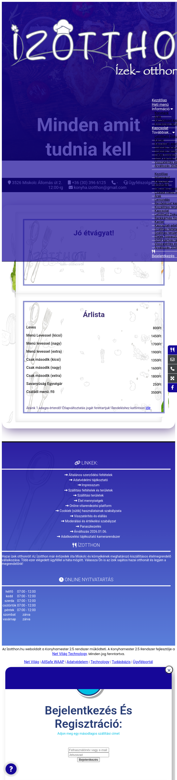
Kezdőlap (159, 100)
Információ (162, 109)
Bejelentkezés (88, 759)
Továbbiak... (163, 132)
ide (148, 408)
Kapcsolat (160, 128)
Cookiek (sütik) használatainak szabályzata (88, 511)
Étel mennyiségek (88, 501)
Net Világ (31, 662)
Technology (100, 662)
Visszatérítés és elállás (88, 516)
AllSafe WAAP (52, 662)
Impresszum (89, 485)
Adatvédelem (77, 662)
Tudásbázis (121, 662)
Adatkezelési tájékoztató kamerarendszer (88, 536)
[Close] (169, 669)
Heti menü (160, 104)
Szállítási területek (88, 495)
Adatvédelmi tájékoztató (88, 480)
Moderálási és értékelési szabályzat (88, 521)
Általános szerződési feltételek (88, 475)
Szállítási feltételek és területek (88, 490)
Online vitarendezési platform (88, 506)
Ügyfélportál (143, 662)
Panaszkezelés (88, 526)
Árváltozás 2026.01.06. (88, 531)
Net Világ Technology (69, 654)
